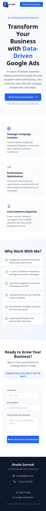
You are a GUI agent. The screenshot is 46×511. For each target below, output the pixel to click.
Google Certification (23, 497)
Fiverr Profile (23, 492)
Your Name (11, 390)
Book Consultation (31, 4)
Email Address (13, 402)
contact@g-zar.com (25, 475)
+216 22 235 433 (24, 481)
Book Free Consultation (23, 97)
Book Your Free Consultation (23, 439)
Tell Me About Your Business (18, 415)
